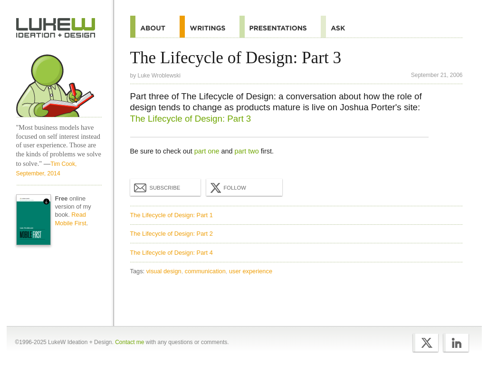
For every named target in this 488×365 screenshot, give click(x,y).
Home (56, 28)
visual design (164, 271)
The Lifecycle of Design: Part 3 (190, 119)
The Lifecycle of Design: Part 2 (171, 233)
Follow (227, 187)
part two (247, 151)
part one (207, 151)
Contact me (129, 342)
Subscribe (157, 187)
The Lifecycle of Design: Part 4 (171, 252)
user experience (250, 271)
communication (205, 271)
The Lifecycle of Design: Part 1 (171, 215)
